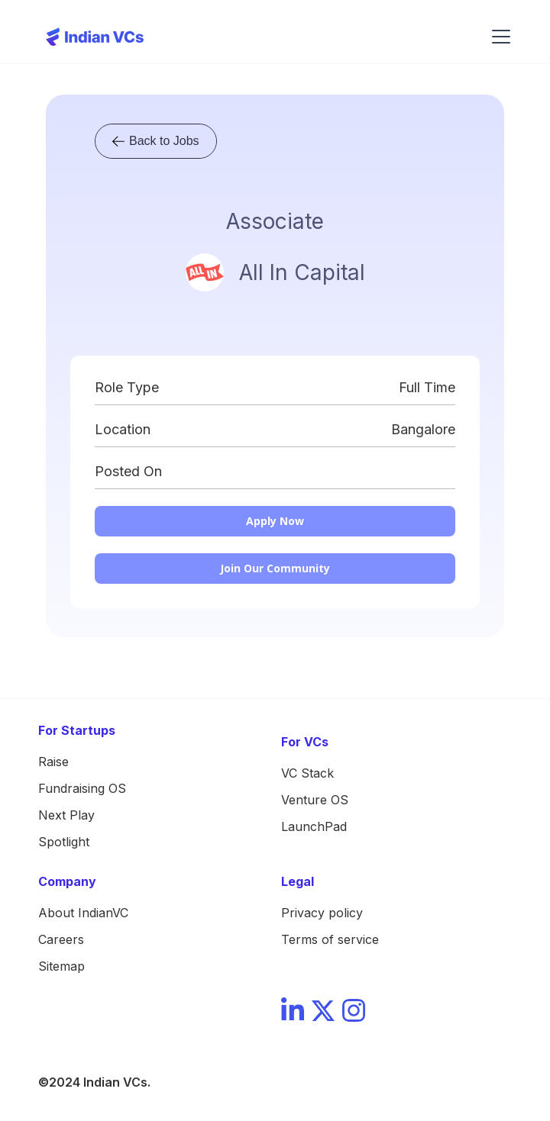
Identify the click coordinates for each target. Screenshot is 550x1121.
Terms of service (330, 939)
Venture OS (314, 799)
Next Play (66, 815)
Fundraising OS (82, 788)
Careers (61, 939)
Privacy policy (322, 912)
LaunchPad (314, 826)
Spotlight (63, 841)
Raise (53, 761)
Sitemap (61, 966)
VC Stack (307, 773)
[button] (498, 36)
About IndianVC (83, 912)
